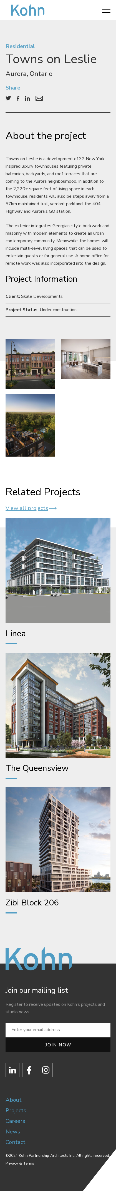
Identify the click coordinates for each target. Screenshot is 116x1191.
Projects (16, 1110)
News (13, 1131)
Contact (16, 1142)
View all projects (27, 508)
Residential (20, 46)
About (14, 1100)
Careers (15, 1121)
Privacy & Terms (20, 1163)
